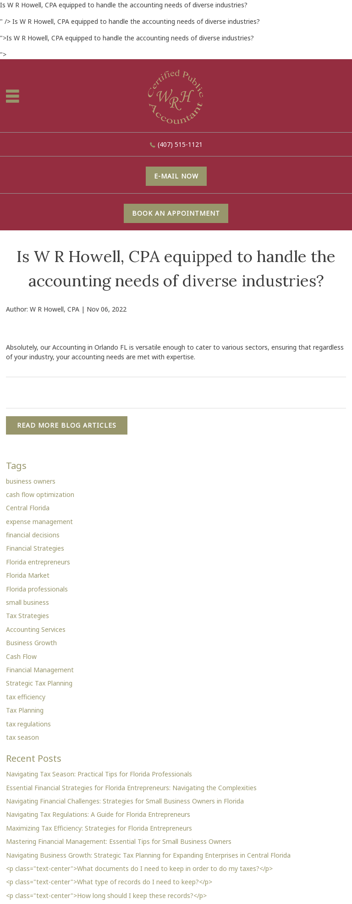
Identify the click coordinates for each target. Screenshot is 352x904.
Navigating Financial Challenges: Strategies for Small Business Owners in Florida (125, 801)
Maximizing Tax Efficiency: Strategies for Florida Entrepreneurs (99, 828)
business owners (30, 481)
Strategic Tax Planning (39, 683)
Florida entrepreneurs (38, 562)
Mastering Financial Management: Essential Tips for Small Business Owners (118, 841)
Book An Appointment (176, 213)
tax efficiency (25, 696)
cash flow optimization (40, 494)
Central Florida (28, 507)
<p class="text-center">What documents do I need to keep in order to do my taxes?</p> (139, 868)
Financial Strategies (35, 548)
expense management (39, 521)
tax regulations (28, 724)
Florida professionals (37, 589)
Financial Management (40, 669)
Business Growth (31, 642)
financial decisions (33, 534)
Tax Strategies (27, 615)
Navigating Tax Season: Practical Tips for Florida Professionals (99, 774)
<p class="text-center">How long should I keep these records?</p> (106, 895)
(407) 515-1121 (180, 144)
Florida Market (28, 575)
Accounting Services (36, 629)
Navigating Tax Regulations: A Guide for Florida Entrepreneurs (98, 814)
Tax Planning (25, 710)
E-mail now (176, 176)
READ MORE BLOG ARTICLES (66, 425)
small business (27, 602)
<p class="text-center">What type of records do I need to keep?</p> (109, 881)
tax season (22, 737)
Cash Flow (21, 656)
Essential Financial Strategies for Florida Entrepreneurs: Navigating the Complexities (131, 787)
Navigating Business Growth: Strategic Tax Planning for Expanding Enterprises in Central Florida (148, 855)
